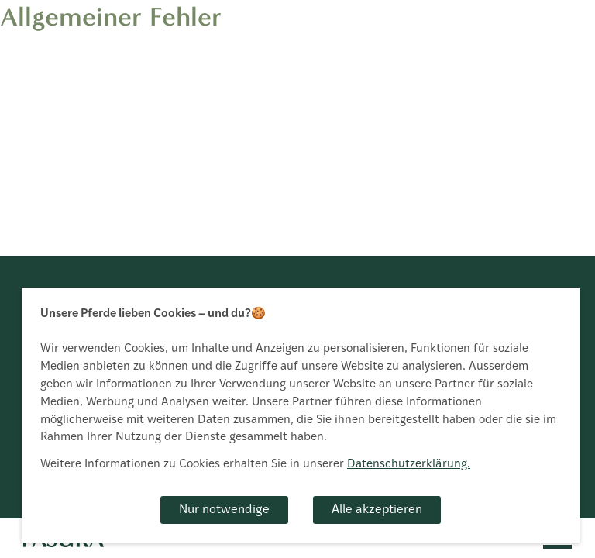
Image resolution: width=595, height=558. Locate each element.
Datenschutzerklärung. (408, 464)
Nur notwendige (224, 510)
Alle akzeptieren (377, 510)
